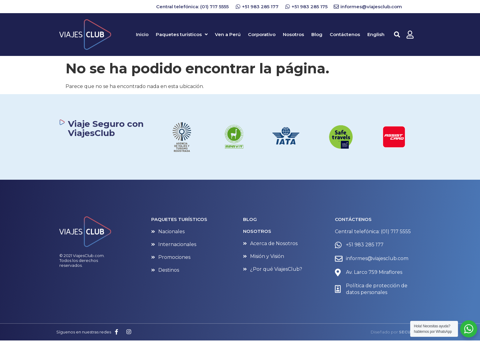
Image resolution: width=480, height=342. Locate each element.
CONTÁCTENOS (353, 219)
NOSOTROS (257, 231)
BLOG (250, 219)
